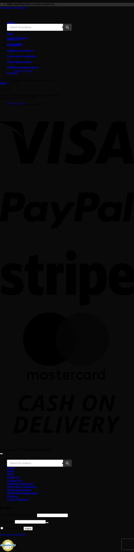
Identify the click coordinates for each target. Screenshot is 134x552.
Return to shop (23, 71)
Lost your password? (13, 534)
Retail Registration (19, 61)
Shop (10, 471)
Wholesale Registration (22, 67)
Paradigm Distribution (13, 7)
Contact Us (14, 45)
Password (7, 521)
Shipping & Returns (20, 483)
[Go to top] (1, 453)
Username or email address (18, 515)
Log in (28, 528)
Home (11, 22)
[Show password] (47, 522)
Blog (10, 34)
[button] (3, 83)
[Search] (67, 27)
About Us (13, 39)
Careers (12, 73)
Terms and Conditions (21, 487)
